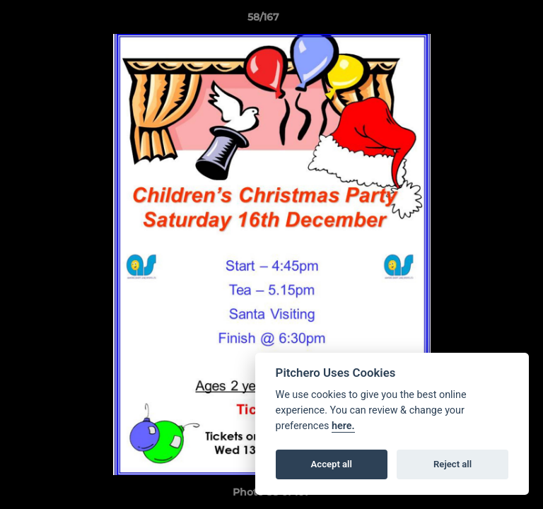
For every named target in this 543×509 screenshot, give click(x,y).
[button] (492, 20)
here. (343, 426)
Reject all (452, 464)
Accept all (331, 464)
